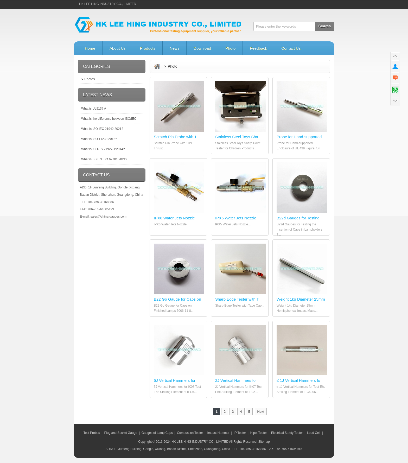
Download (202, 48)
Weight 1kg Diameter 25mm (301, 299)
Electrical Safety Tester (287, 433)
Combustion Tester (190, 433)
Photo (230, 48)
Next (260, 412)
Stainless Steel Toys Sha (236, 137)
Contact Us (291, 48)
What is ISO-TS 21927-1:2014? (103, 149)
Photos (89, 79)
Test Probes (92, 433)
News (175, 48)
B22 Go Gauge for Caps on (177, 299)
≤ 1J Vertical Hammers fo (298, 380)
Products (147, 48)
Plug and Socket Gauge (120, 433)
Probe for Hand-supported (299, 137)
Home (90, 48)
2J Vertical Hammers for (236, 380)
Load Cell (313, 433)
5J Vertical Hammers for (174, 380)
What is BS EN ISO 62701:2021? (104, 159)
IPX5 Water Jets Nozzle (235, 218)
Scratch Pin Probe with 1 (175, 137)
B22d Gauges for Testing (298, 218)
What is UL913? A (93, 108)
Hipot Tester (258, 433)
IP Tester (240, 433)
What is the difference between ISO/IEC (108, 118)
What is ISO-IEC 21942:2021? (102, 129)
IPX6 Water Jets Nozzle (174, 218)
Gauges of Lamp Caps (157, 433)
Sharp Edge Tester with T (237, 299)
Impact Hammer (218, 433)
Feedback (258, 48)
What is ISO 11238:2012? (99, 139)
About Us (118, 48)
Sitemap (264, 441)
